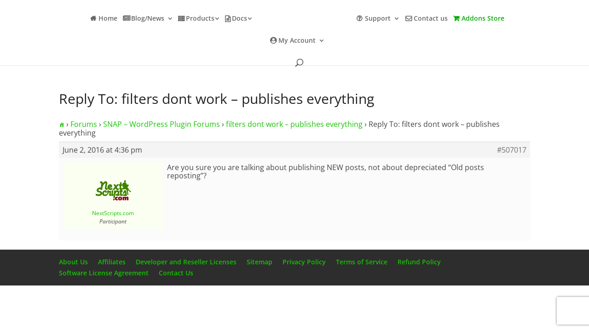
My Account (297, 41)
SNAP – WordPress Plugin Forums (161, 124)
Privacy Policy (304, 261)
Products (200, 19)
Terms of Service (361, 261)
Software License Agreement (104, 272)
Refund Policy (419, 261)
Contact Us (176, 272)
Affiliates (112, 261)
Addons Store (483, 19)
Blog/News (147, 19)
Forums (83, 124)
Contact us (431, 19)
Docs (239, 19)
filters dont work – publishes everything (294, 124)
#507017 (511, 150)
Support (378, 19)
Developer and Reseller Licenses (186, 261)
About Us (73, 261)
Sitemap (259, 261)
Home (107, 19)
